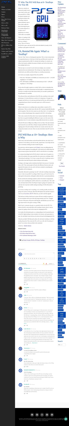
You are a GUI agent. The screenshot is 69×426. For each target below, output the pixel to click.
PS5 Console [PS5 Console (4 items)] (60, 277)
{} (42, 258)
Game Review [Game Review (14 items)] (62, 221)
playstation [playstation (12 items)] (62, 241)
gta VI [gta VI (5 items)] (60, 228)
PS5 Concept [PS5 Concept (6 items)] (61, 275)
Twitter (61, 177)
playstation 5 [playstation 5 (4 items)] (60, 244)
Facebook (62, 175)
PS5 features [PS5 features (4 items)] (60, 283)
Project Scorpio (26, 240)
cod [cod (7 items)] (60, 209)
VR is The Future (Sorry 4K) (26, 231)
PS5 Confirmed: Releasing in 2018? (28, 235)
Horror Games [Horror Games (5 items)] (61, 230)
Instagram (62, 179)
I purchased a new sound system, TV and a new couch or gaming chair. (62, 146)
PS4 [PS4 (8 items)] (60, 262)
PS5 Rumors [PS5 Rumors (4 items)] (60, 305)
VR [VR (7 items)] (60, 330)
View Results (62, 166)
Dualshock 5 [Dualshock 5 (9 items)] (62, 213)
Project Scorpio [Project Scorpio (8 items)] (61, 259)
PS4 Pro (33, 240)
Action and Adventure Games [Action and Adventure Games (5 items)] (62, 193)
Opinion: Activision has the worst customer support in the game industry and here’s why (62, 60)
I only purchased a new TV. (61, 130)
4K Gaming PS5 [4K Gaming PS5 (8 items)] (61, 188)
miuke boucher (61, 54)
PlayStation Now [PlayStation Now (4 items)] (61, 246)
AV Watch (37, 147)
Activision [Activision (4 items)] (60, 196)
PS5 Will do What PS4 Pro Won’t (27, 233)
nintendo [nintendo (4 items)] (60, 237)
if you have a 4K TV (28, 193)
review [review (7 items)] (61, 310)
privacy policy (38, 420)
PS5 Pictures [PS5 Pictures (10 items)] (62, 293)
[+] (44, 258)
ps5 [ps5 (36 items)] (61, 270)
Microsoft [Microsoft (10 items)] (61, 233)
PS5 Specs (37, 240)
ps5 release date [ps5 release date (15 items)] (61, 301)
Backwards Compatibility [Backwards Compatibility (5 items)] (62, 199)
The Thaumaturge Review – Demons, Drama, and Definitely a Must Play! (62, 10)
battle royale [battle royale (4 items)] (60, 201)
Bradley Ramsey (27, 225)
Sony (64, 418)
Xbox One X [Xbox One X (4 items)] (60, 337)
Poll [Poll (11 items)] (61, 253)
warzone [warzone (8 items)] (61, 332)
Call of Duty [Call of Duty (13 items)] (62, 205)
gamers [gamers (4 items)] (60, 226)
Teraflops (42, 240)
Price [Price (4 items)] (59, 255)
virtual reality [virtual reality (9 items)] (61, 326)
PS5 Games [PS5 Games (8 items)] (61, 286)
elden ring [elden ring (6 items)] (61, 216)
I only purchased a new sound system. (61, 137)
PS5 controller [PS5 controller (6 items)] (62, 280)
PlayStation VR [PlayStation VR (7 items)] (62, 249)
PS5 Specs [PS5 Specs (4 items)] (60, 307)
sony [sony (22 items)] (61, 315)
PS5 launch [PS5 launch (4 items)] (60, 289)
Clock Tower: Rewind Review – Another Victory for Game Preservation (62, 21)
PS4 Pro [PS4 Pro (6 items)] (60, 265)
